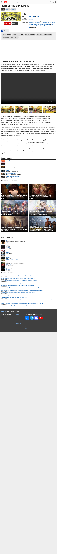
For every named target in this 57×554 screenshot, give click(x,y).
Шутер (33, 16)
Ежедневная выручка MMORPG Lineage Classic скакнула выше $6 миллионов (17, 285)
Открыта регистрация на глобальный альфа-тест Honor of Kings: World (16, 275)
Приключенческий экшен (34, 25)
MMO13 (17, 314)
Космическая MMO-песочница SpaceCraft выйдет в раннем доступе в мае (16, 283)
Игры (10, 2)
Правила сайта (28, 324)
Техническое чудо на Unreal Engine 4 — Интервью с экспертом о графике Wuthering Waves (13, 213)
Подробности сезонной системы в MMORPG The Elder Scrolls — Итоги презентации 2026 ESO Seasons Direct (41, 229)
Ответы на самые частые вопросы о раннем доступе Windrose (14, 297)
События (7, 9)
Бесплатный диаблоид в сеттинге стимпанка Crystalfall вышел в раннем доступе (18, 278)
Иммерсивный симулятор (50, 25)
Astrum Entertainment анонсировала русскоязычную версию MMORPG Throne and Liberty (14, 229)
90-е (44, 24)
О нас (26, 328)
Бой (52, 24)
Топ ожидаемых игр (19, 319)
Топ (27, 2)
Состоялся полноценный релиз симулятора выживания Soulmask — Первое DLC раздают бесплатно (22, 290)
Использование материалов (30, 323)
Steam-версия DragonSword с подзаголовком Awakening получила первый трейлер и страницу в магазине (23, 295)
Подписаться (7, 23)
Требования (13, 9)
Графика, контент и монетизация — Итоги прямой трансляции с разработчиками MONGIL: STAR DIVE (22, 303)
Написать (14, 23)
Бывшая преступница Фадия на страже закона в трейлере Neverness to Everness (18, 292)
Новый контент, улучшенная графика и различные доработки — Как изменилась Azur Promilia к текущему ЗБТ (42, 213)
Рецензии (23, 2)
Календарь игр (19, 321)
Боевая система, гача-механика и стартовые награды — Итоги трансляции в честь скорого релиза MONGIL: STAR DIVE (14, 196)
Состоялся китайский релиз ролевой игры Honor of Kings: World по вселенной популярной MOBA (21, 287)
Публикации (16, 2)
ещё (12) (33, 27)
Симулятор (47, 24)
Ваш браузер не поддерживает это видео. (28, 88)
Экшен (30, 16)
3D (29, 27)
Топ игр (17, 317)
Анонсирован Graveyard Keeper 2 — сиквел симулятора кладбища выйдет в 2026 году (19, 305)
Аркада (37, 16)
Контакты (27, 326)
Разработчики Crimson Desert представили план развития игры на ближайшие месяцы (19, 280)
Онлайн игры (18, 316)
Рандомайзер (18, 323)
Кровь (47, 22)
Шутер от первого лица (37, 24)
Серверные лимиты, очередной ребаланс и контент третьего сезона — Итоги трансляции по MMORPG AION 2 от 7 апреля (42, 196)
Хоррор (44, 22)
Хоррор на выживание (34, 22)
